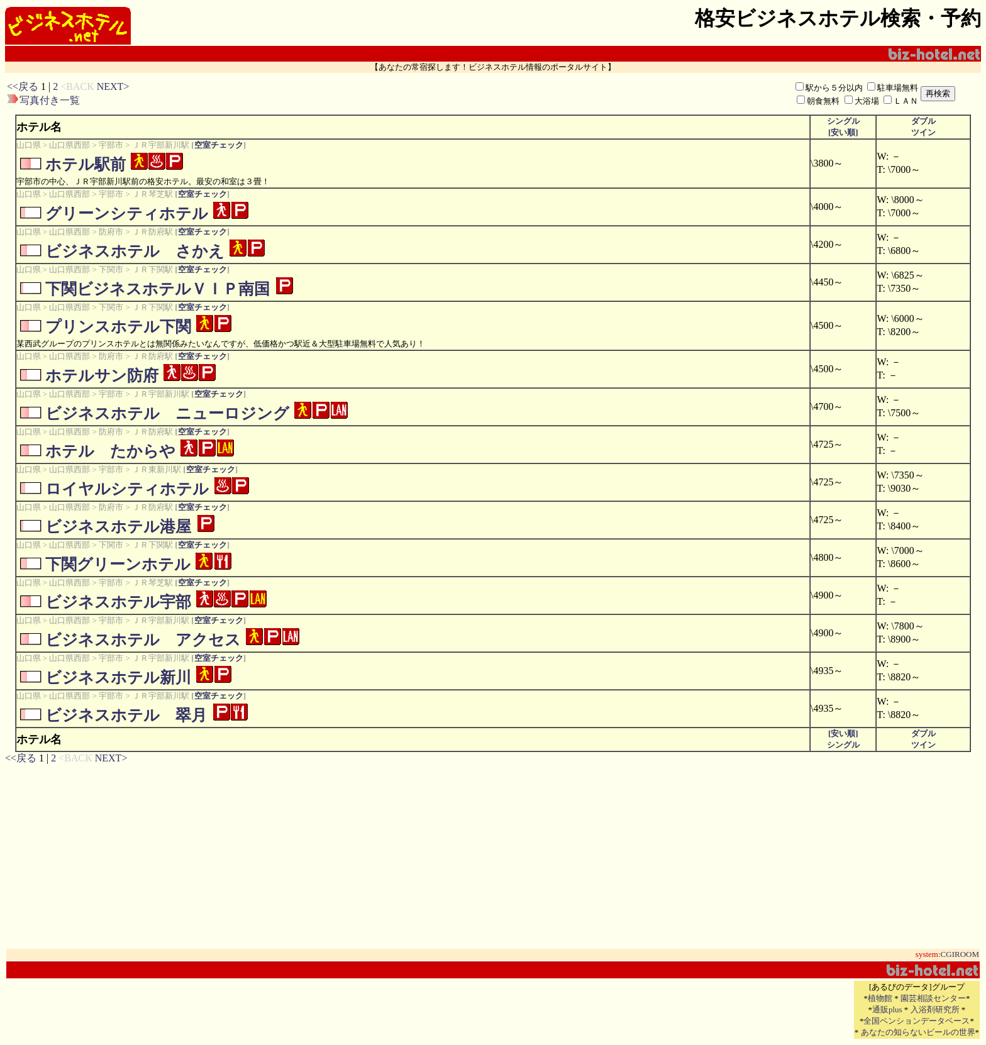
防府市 (111, 231)
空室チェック (218, 145)
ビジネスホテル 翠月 (126, 715)
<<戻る (22, 86)
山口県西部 (69, 145)
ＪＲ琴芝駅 (152, 194)
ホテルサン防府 (101, 375)
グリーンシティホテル (126, 213)
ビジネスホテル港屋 (118, 526)
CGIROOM (960, 954)
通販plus (887, 1009)
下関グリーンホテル (118, 564)
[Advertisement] (361, 94)
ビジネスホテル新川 (118, 677)
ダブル (923, 121)
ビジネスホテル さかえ (134, 251)
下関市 (111, 269)
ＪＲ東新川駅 (156, 469)
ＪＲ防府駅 (152, 231)
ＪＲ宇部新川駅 (160, 145)
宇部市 (111, 145)
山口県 (28, 145)
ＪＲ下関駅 (152, 269)
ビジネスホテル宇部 (118, 602)
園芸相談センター (933, 998)
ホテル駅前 (85, 164)
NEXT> (113, 86)
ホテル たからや (110, 451)
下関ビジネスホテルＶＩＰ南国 (157, 288)
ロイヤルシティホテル (127, 488)
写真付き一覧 (49, 100)
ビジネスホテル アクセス (143, 639)
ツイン (923, 132)
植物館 (880, 998)
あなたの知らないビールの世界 (918, 1032)
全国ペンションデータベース (916, 1021)
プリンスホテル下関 (118, 326)
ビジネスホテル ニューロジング (167, 413)
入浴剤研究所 (935, 1009)
